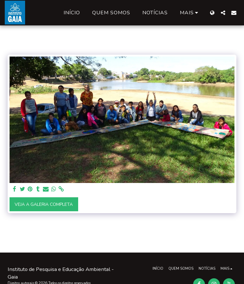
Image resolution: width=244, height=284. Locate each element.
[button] (223, 12)
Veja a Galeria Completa (44, 204)
